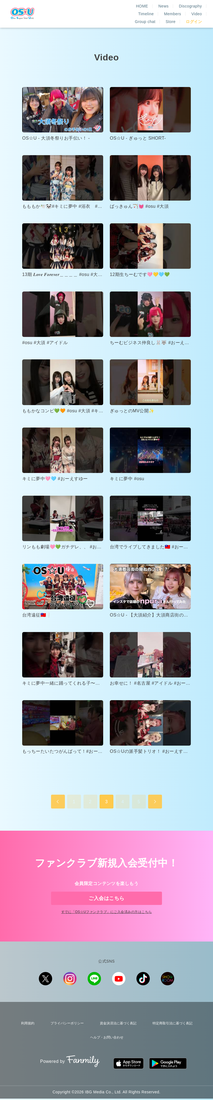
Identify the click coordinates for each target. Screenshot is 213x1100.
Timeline (166, 9)
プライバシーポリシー (64, 1034)
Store (171, 17)
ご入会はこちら (106, 901)
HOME (89, 9)
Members (193, 9)
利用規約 (26, 1034)
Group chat (145, 17)
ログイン (194, 17)
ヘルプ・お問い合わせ (106, 1045)
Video (119, 17)
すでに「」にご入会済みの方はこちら (106, 924)
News (110, 9)
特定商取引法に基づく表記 (171, 1034)
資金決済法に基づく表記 (116, 1034)
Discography (137, 9)
